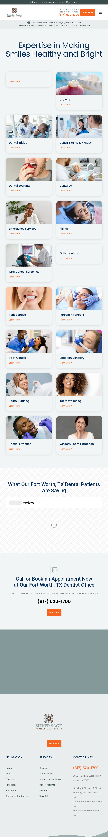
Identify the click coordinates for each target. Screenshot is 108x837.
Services (10, 737)
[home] (15, 12)
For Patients (11, 742)
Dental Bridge (46, 731)
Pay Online (11, 748)
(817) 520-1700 (68, 14)
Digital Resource (62, 823)
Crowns (43, 726)
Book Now (88, 12)
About (9, 731)
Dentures (44, 748)
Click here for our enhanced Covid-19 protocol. (54, 2)
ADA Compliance (82, 812)
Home (9, 726)
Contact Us (11, 754)
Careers (58, 816)
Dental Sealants (47, 742)
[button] (100, 12)
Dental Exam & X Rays (50, 737)
